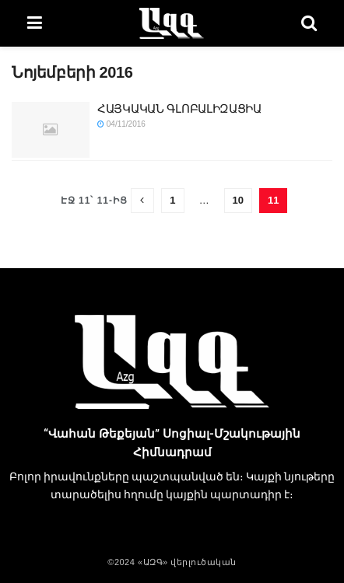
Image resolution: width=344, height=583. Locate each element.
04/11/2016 (121, 124)
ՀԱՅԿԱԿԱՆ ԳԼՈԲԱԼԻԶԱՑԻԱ (179, 108)
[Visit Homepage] (171, 23)
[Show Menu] (34, 23)
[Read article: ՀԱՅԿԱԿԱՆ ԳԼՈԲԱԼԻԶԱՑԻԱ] (51, 130)
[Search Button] (309, 23)
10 (238, 200)
